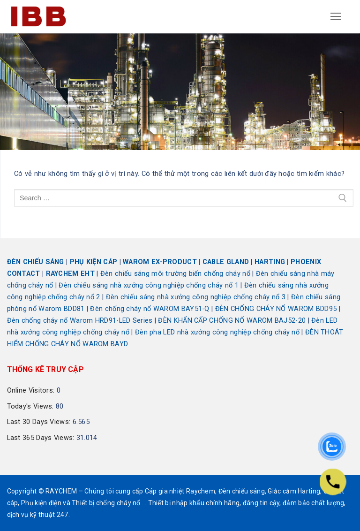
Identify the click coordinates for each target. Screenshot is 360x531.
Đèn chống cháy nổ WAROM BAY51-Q (149, 309)
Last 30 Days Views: (40, 422)
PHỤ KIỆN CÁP (94, 262)
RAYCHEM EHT (70, 274)
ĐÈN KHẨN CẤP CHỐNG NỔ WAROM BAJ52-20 (232, 321)
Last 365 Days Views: (41, 438)
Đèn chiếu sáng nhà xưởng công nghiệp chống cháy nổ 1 (149, 285)
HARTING (270, 262)
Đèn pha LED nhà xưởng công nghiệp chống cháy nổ (217, 332)
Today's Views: (31, 406)
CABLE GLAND (225, 262)
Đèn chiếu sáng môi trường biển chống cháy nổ (175, 274)
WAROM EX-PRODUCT (160, 262)
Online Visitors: (32, 390)
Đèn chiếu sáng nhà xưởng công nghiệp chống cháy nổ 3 (196, 297)
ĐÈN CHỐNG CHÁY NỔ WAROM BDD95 (276, 309)
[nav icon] (336, 16)
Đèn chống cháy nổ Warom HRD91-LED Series (80, 321)
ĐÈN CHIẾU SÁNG (35, 262)
